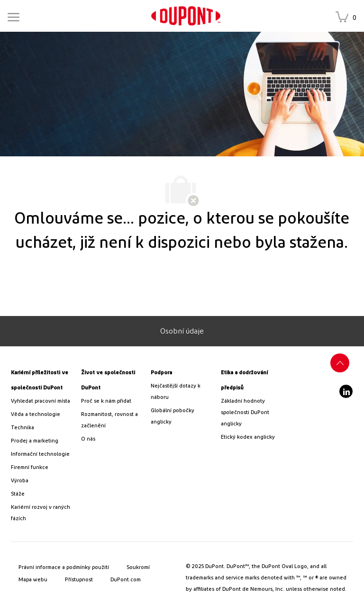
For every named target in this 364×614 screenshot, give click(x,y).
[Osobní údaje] (182, 331)
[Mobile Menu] (13, 16)
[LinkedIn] (346, 391)
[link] (186, 16)
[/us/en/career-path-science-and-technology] (42, 414)
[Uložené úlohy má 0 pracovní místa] (348, 18)
